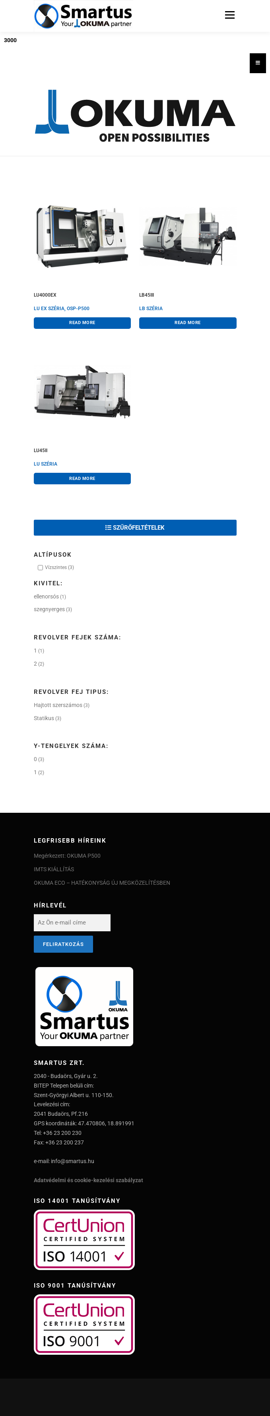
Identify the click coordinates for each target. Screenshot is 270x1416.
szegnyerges (49, 609)
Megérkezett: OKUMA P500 (67, 856)
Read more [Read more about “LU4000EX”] (82, 322)
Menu (229, 14)
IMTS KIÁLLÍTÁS (54, 869)
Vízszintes (56, 567)
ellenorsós (46, 596)
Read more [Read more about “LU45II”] (82, 478)
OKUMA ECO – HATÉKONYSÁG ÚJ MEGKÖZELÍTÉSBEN (102, 883)
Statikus (44, 718)
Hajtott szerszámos (58, 705)
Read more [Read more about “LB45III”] (188, 322)
